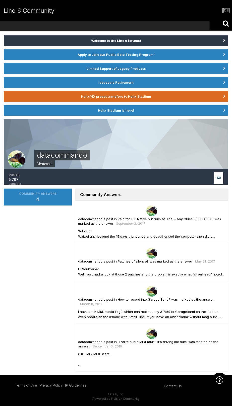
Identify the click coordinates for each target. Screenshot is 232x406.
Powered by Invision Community (116, 399)
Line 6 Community (29, 10)
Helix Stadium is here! (116, 110)
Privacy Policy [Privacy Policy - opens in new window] (51, 385)
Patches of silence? (133, 261)
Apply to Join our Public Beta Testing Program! (116, 55)
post (109, 219)
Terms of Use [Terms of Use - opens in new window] (26, 385)
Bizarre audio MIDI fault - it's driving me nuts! (152, 342)
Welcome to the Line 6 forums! (116, 41)
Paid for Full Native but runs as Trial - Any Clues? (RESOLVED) (166, 219)
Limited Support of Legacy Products (116, 68)
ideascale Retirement (116, 82)
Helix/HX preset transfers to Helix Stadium (116, 96)
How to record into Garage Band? (144, 299)
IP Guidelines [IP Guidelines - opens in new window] (75, 385)
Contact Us (173, 386)
